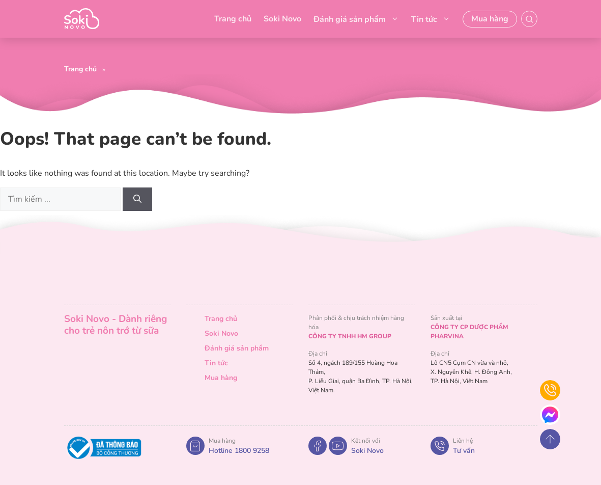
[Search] (137, 199)
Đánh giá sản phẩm (356, 19)
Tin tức (430, 19)
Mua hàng (489, 18)
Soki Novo (282, 18)
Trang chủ (232, 18)
